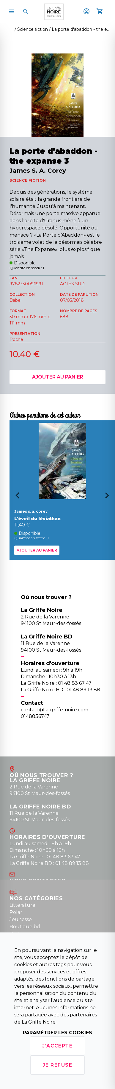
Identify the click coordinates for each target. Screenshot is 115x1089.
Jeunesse (21, 919)
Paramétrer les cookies (57, 1033)
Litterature (22, 905)
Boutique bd (25, 926)
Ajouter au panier (57, 377)
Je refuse (57, 1065)
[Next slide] (109, 497)
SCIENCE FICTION (28, 180)
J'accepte (57, 1046)
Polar (16, 912)
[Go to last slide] (15, 497)
